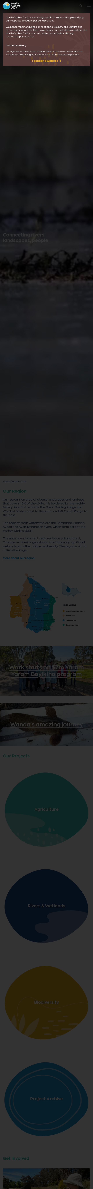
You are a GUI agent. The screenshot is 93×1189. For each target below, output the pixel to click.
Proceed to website (44, 60)
